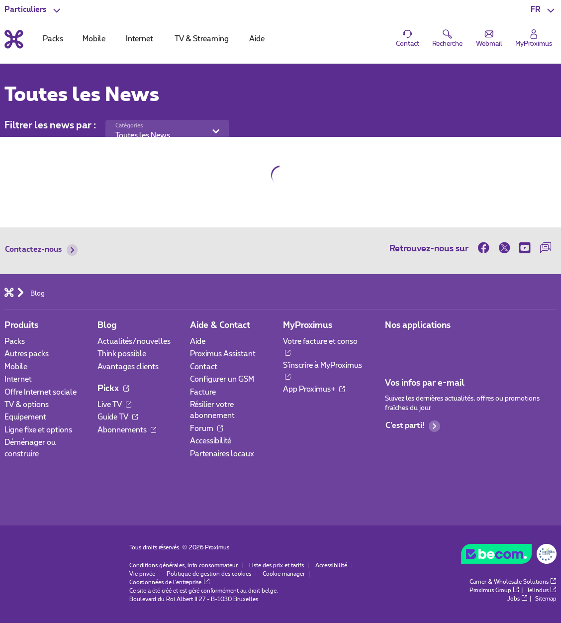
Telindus (542, 590)
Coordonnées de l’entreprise (169, 582)
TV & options (26, 405)
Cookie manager (284, 574)
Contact (203, 367)
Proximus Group (494, 590)
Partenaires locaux (222, 454)
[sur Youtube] (525, 248)
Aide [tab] (257, 39)
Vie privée (142, 574)
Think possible (121, 354)
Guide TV (117, 417)
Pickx (113, 388)
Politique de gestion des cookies (209, 574)
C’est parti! (412, 426)
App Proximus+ (314, 389)
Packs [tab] (53, 39)
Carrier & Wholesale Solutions (513, 582)
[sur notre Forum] (546, 248)
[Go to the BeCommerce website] (508, 556)
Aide (197, 341)
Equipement (25, 417)
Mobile (15, 367)
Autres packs (26, 354)
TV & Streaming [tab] (202, 39)
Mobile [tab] (94, 39)
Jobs (517, 599)
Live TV (114, 405)
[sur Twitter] (504, 248)
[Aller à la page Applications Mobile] (393, 344)
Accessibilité (210, 441)
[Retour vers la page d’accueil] (13, 39)
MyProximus (307, 325)
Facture (203, 392)
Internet (18, 379)
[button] (544, 10)
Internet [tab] (139, 39)
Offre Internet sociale (40, 392)
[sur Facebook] (486, 248)
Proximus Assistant (223, 354)
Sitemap (546, 599)
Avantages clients (128, 367)
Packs (14, 341)
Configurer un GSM (222, 379)
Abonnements (126, 430)
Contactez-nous (41, 250)
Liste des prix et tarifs (276, 565)
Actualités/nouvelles (134, 341)
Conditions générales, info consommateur (183, 565)
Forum (206, 428)
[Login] (534, 38)
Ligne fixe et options (38, 430)
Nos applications (418, 325)
